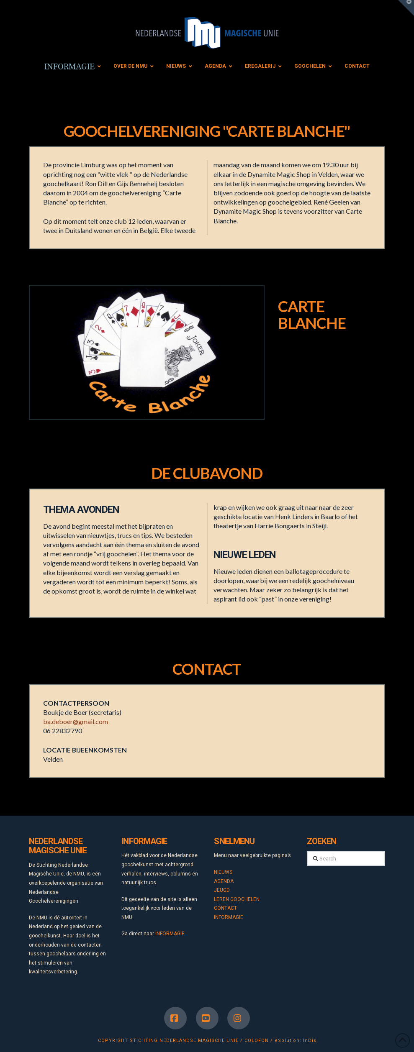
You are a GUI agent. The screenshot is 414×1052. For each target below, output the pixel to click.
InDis (309, 1040)
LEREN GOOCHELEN (237, 899)
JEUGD (222, 890)
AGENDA (224, 881)
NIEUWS (223, 872)
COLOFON (256, 1040)
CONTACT (225, 908)
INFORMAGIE (170, 934)
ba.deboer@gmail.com (75, 721)
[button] (406, 8)
